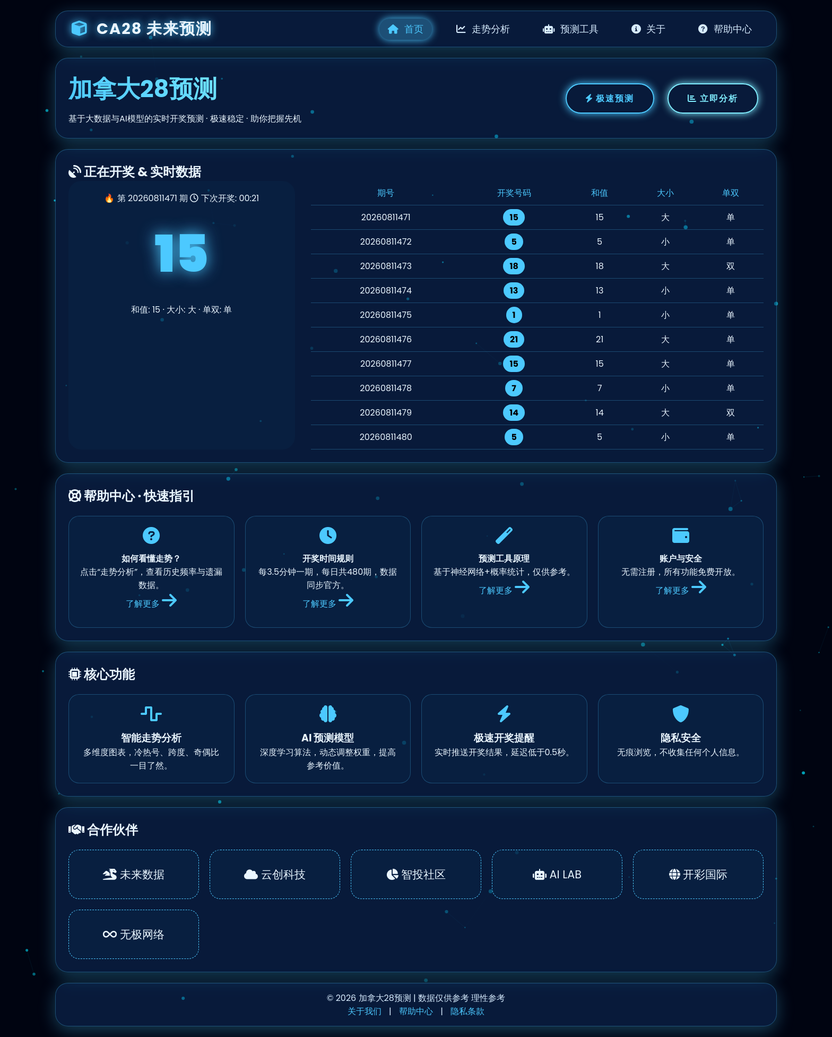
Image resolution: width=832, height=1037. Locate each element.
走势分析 (483, 29)
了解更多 (151, 604)
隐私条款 (467, 1011)
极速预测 (610, 98)
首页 (405, 29)
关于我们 (365, 1011)
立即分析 (713, 98)
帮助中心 (725, 29)
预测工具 (571, 29)
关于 (648, 29)
